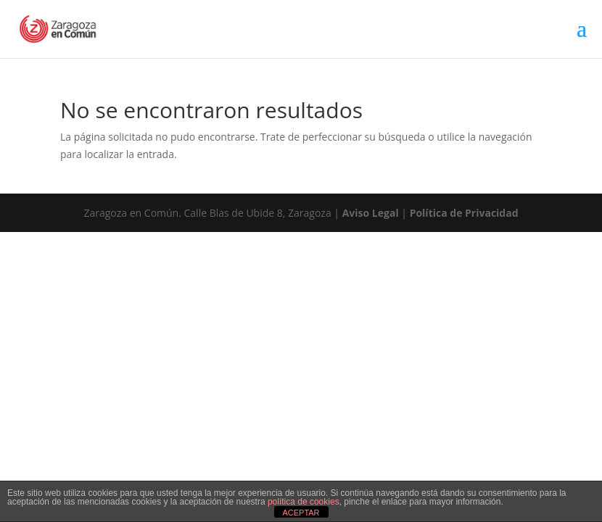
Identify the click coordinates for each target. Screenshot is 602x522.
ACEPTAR (300, 512)
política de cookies (303, 502)
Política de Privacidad (464, 213)
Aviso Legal (370, 213)
